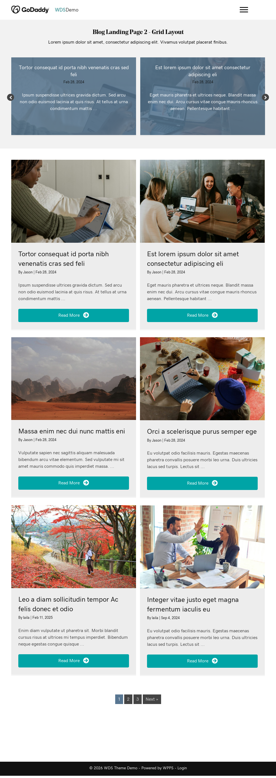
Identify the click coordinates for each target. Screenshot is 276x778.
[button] (10, 97)
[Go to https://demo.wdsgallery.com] (111, 10)
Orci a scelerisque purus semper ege (202, 431)
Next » (152, 699)
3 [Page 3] (137, 699)
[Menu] (243, 10)
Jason (28, 272)
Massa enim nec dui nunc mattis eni (71, 431)
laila (26, 617)
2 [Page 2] (128, 699)
